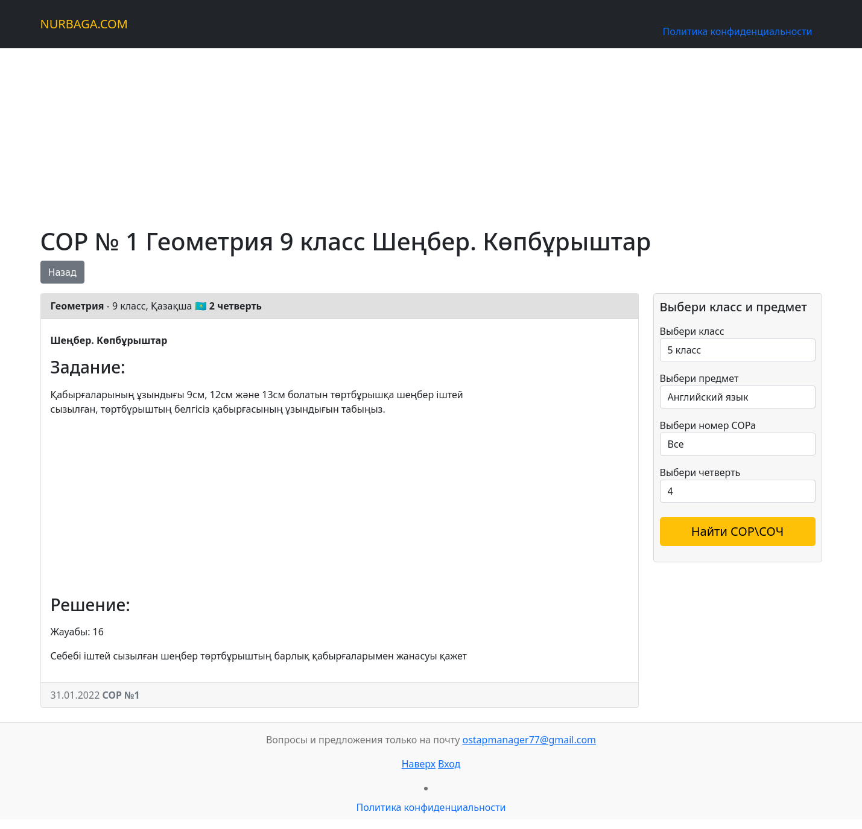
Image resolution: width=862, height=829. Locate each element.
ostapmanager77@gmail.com (529, 739)
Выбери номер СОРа (708, 425)
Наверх (419, 763)
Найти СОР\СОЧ (737, 531)
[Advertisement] (402, 132)
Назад (62, 272)
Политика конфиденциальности (737, 31)
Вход (449, 763)
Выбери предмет (699, 378)
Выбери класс (692, 331)
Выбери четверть (700, 472)
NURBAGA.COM (84, 24)
